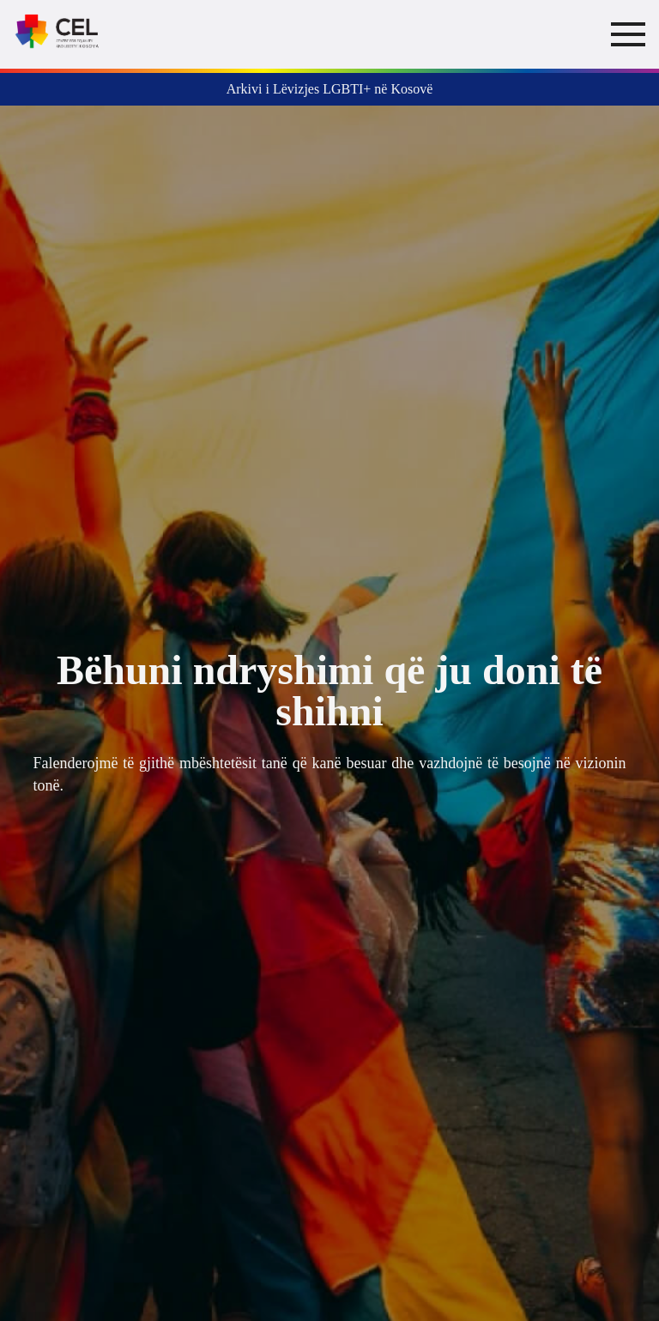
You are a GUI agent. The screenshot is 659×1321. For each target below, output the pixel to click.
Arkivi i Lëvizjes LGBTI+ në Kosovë (330, 89)
